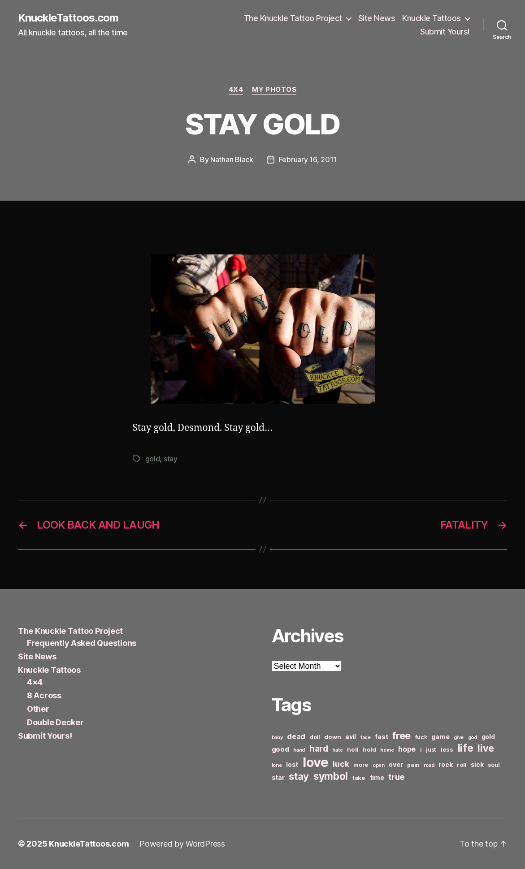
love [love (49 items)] (316, 762)
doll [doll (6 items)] (315, 737)
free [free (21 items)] (401, 735)
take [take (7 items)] (358, 777)
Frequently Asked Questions (81, 643)
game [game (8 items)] (440, 736)
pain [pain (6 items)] (413, 764)
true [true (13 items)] (396, 777)
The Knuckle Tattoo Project (293, 18)
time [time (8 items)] (377, 777)
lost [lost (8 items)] (292, 764)
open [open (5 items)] (379, 765)
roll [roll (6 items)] (461, 764)
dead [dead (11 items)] (296, 736)
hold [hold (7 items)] (369, 749)
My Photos (274, 90)
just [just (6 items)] (431, 749)
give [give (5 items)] (459, 737)
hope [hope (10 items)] (407, 749)
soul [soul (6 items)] (493, 764)
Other (38, 709)
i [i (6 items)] (421, 749)
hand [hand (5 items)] (299, 750)
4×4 (35, 682)
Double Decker (55, 722)
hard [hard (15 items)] (318, 748)
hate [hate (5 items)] (337, 750)
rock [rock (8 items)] (445, 764)
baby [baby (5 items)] (277, 737)
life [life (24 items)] (465, 747)
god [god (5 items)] (472, 737)
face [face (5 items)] (365, 737)
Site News (376, 18)
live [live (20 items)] (485, 748)
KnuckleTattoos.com (68, 18)
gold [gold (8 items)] (488, 736)
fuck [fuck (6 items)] (421, 737)
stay (171, 458)
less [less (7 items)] (447, 749)
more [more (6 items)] (360, 764)
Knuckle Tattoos (431, 18)
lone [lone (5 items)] (277, 765)
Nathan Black (231, 159)
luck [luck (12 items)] (341, 764)
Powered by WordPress (182, 843)
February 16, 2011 (308, 159)
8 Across (44, 695)
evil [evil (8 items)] (350, 736)
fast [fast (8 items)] (381, 736)
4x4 (236, 90)
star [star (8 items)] (278, 777)
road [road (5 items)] (429, 765)
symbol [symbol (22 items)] (330, 776)
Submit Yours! (445, 31)
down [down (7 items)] (332, 736)
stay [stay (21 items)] (299, 776)
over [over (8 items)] (396, 764)
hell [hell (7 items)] (352, 749)
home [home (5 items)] (387, 750)
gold (152, 458)
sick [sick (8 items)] (477, 764)
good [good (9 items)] (280, 749)
